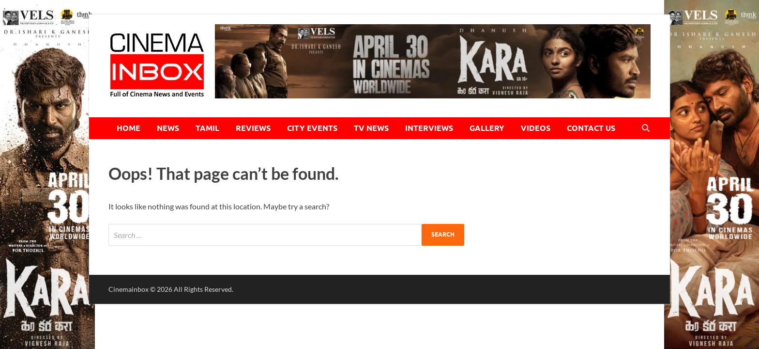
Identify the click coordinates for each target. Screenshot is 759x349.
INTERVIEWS (429, 128)
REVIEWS (253, 128)
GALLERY (487, 128)
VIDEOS (535, 128)
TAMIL (207, 128)
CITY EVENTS (312, 128)
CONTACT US (591, 128)
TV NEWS (371, 128)
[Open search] (645, 128)
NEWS (168, 128)
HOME (128, 128)
